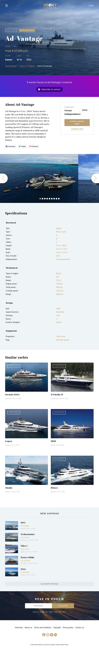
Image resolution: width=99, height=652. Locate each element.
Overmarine (24, 540)
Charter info (77, 129)
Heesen (7, 492)
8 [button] (56, 198)
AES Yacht (24, 563)
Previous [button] (4, 178)
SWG (23, 522)
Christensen (55, 398)
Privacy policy (68, 627)
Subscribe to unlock (50, 89)
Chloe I (24, 545)
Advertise (19, 627)
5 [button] (49, 198)
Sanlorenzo (24, 552)
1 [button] (40, 198)
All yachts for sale (49, 584)
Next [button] (95, 178)
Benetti (53, 445)
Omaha (8, 487)
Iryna (23, 569)
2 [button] (42, 198)
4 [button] (47, 198)
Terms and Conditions (42, 627)
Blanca (54, 487)
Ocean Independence (71, 112)
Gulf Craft (8, 398)
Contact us (79, 627)
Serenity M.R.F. (12, 394)
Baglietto (53, 492)
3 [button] (45, 198)
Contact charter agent (77, 122)
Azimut (23, 528)
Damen (8, 59)
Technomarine (28, 534)
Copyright (57, 627)
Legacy (8, 441)
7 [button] (54, 198)
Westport (8, 445)
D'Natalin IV (57, 394)
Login (91, 6)
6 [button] (52, 198)
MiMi (53, 441)
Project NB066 (27, 557)
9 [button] (59, 198)
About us (28, 627)
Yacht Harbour (50, 6)
